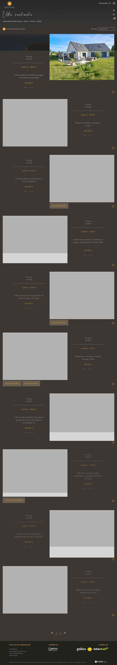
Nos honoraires (41, 662)
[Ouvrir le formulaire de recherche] (104, 3)
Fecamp (32, 21)
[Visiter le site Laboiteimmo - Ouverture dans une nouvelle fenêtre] (101, 662)
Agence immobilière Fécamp (12, 21)
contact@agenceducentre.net (17, 651)
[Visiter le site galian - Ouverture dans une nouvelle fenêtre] (81, 649)
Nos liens (70, 662)
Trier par (94, 29)
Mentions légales (58, 662)
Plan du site (49, 662)
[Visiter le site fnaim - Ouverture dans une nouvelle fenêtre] (89, 649)
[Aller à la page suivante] (65, 633)
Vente (26, 21)
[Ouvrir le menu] (114, 3)
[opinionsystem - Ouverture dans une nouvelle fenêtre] (54, 649)
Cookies (84, 662)
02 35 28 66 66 (13, 649)
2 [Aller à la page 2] (60, 633)
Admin (65, 662)
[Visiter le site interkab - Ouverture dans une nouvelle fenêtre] (101, 648)
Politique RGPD (77, 662)
